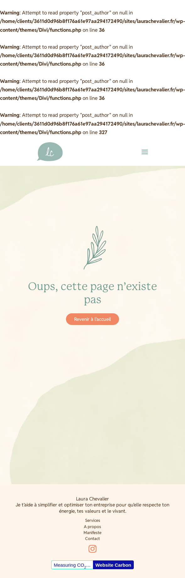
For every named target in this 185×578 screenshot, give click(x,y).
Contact (92, 538)
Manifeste (92, 532)
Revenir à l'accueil (92, 319)
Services (92, 520)
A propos (92, 526)
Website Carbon (113, 565)
